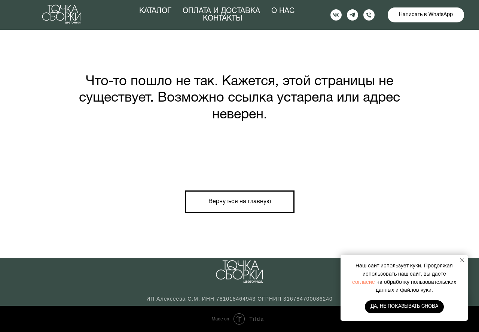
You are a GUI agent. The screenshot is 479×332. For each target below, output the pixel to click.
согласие (364, 282)
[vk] (336, 15)
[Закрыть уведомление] (462, 260)
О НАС (283, 11)
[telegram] (352, 15)
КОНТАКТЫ (222, 18)
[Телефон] (369, 15)
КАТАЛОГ (155, 11)
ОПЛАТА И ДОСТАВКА (221, 11)
